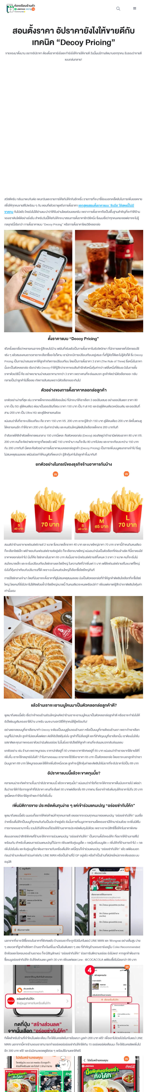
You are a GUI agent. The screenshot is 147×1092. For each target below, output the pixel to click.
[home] (21, 8)
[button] (134, 8)
